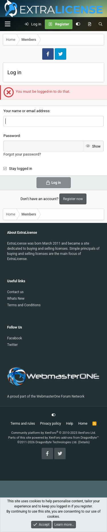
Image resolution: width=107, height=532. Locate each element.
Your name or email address (26, 111)
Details (84, 442)
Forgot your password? (22, 154)
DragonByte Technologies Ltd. (56, 442)
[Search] (100, 24)
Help (69, 424)
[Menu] (7, 24)
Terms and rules (23, 424)
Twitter (12, 345)
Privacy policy (50, 424)
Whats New (16, 299)
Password (11, 136)
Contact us (15, 292)
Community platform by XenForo (53, 433)
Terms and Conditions (24, 305)
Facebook (14, 338)
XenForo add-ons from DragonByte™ (74, 438)
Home (82, 424)
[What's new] (89, 24)
